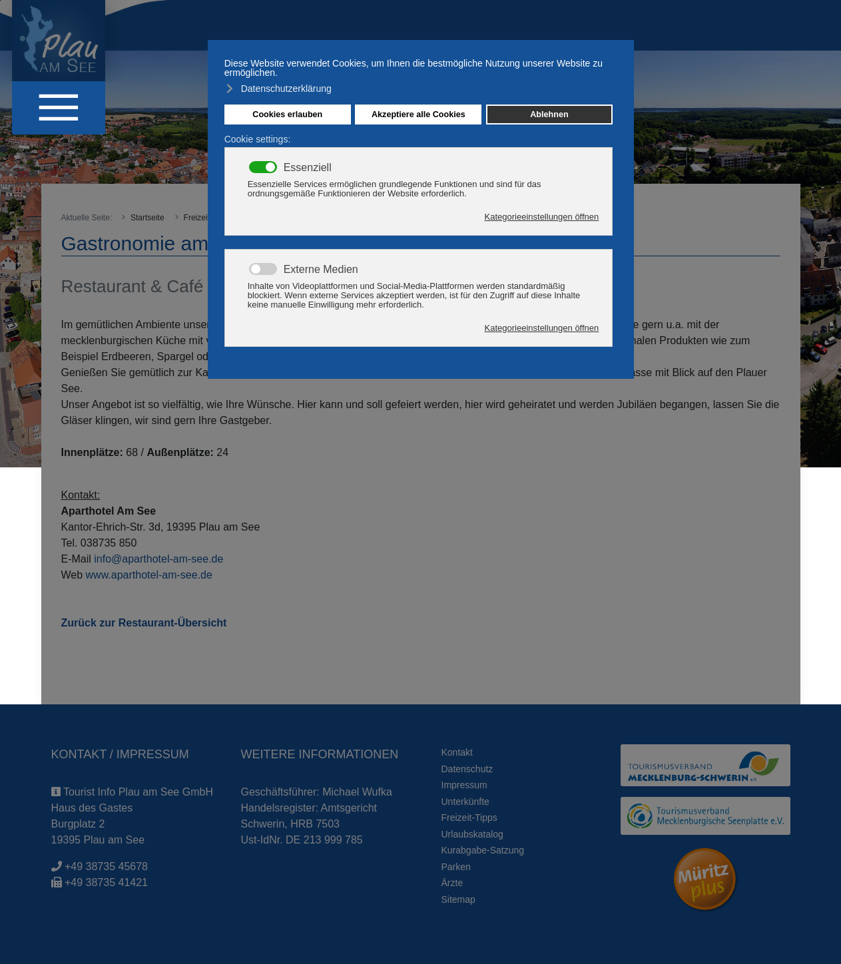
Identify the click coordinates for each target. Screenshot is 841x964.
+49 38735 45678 (106, 866)
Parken (456, 866)
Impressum (464, 785)
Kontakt (457, 752)
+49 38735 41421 (106, 882)
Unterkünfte (465, 801)
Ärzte (452, 882)
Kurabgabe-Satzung (483, 850)
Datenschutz (467, 769)
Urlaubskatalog (472, 834)
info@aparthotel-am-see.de (158, 559)
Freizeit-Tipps (469, 817)
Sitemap (458, 899)
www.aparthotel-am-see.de (149, 575)
